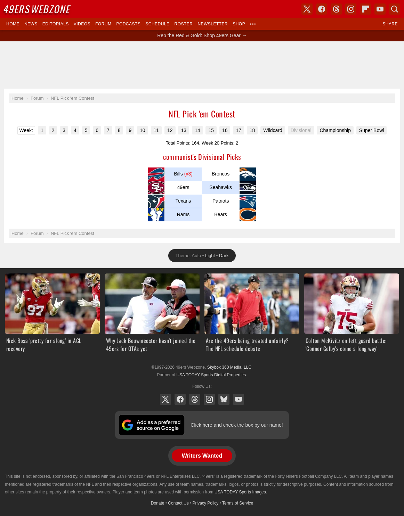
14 (197, 130)
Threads (194, 399)
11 (156, 130)
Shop (239, 24)
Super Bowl (371, 130)
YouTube (238, 399)
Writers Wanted (202, 456)
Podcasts (128, 24)
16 (225, 130)
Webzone (37, 9)
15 (211, 130)
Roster (183, 24)
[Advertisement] (202, 65)
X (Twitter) (165, 399)
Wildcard (272, 130)
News (31, 24)
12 (170, 130)
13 (183, 130)
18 (252, 130)
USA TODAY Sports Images (240, 492)
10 (142, 130)
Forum (103, 24)
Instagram (209, 399)
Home (12, 24)
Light (210, 255)
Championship (335, 130)
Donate (157, 503)
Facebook (180, 399)
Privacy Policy (206, 503)
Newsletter (212, 24)
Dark (223, 255)
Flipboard (365, 9)
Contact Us (178, 503)
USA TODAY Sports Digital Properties (211, 374)
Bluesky (223, 399)
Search (394, 9)
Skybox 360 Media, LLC (229, 367)
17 (238, 130)
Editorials (55, 24)
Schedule (157, 24)
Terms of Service (237, 503)
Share (390, 24)
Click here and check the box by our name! (237, 425)
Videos (82, 24)
